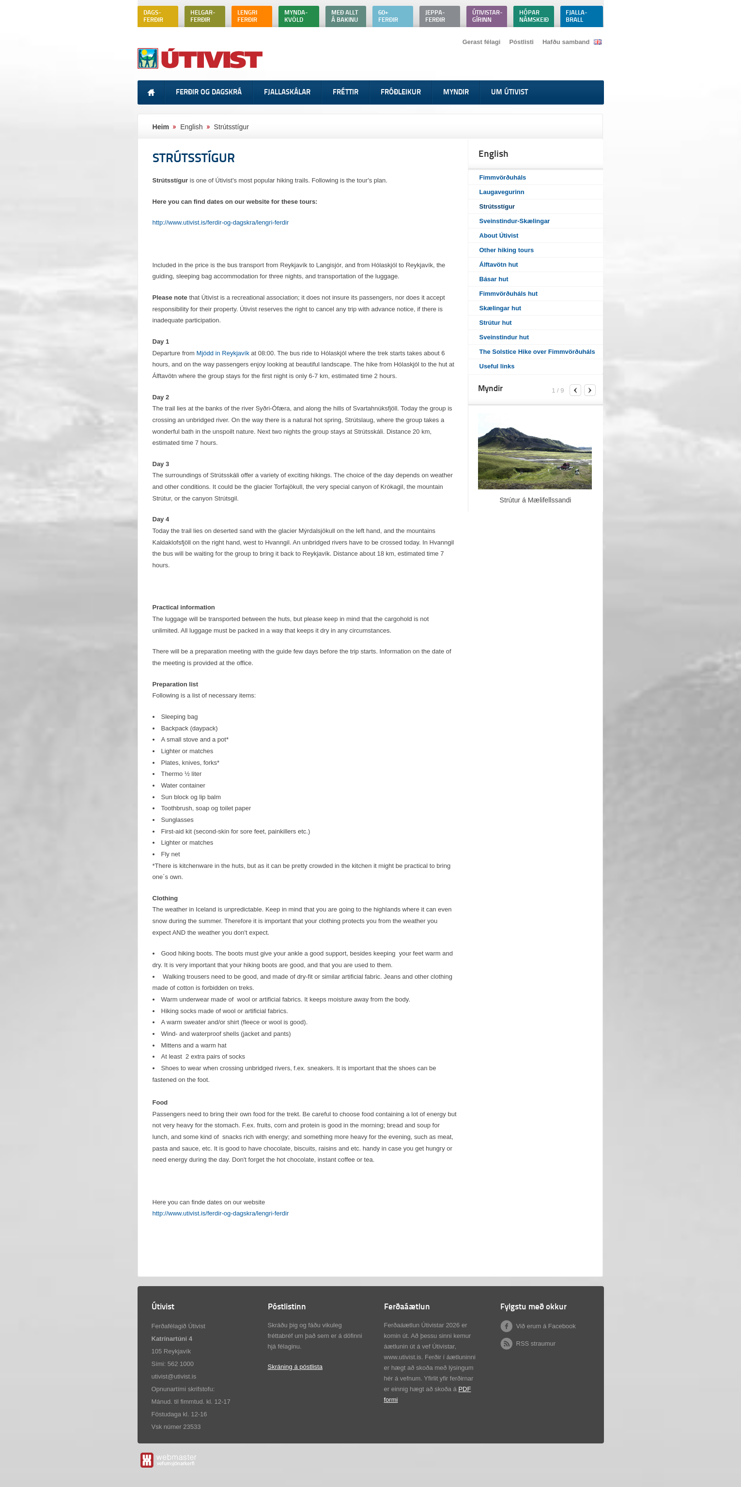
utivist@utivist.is (174, 1376)
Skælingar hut (500, 308)
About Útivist (499, 235)
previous (575, 390)
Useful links (497, 366)
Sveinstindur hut (504, 337)
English (191, 127)
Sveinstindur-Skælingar (514, 221)
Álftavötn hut (498, 264)
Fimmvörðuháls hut (508, 293)
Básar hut (494, 279)
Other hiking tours (506, 250)
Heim (161, 127)
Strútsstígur (497, 206)
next (590, 390)
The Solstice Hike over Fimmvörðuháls (537, 351)
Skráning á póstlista (295, 1366)
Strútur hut (495, 322)
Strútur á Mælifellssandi (535, 500)
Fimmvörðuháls (502, 177)
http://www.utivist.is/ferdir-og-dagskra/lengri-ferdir (221, 222)
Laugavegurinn (502, 192)
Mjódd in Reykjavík (223, 353)
